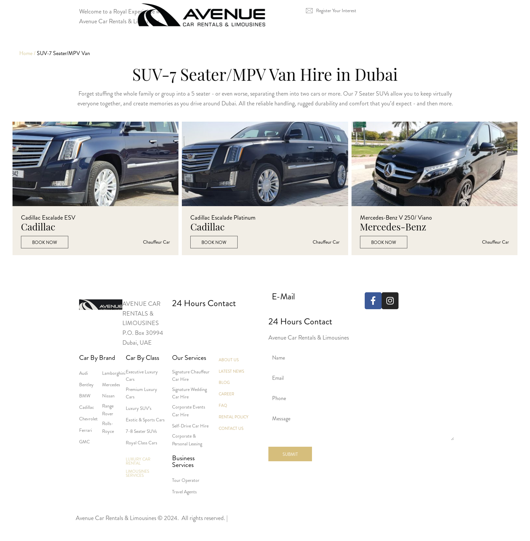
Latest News (231, 371)
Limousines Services (246, 47)
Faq (223, 405)
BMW (85, 395)
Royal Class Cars (141, 442)
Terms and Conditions (102, 527)
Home (109, 47)
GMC (84, 441)
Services (311, 47)
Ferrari (85, 430)
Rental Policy (233, 417)
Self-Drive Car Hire (190, 425)
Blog (224, 382)
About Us (360, 47)
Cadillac (38, 226)
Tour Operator (185, 480)
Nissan (108, 395)
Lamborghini (113, 373)
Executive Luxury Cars (142, 375)
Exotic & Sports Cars (145, 419)
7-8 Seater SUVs (141, 431)
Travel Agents (184, 491)
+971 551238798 (233, 321)
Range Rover (108, 409)
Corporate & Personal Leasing (187, 440)
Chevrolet (88, 418)
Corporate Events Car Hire (188, 410)
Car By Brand (97, 357)
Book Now (44, 242)
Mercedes (111, 384)
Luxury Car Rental (167, 47)
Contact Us (413, 47)
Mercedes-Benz (393, 226)
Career (226, 394)
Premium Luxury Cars (141, 393)
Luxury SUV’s (138, 408)
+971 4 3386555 (184, 321)
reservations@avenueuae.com (307, 311)
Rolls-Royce (108, 427)
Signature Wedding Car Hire (189, 393)
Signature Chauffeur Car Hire (191, 375)
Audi (83, 373)
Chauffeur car (156, 242)
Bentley (86, 384)
